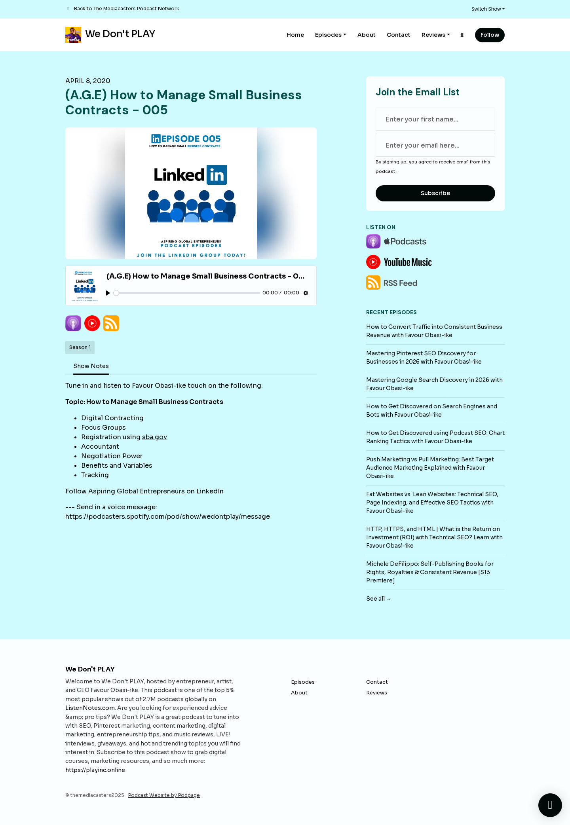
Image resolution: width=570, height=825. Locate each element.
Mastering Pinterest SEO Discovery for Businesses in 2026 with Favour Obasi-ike (424, 357)
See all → (378, 598)
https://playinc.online (95, 770)
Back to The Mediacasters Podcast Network (126, 8)
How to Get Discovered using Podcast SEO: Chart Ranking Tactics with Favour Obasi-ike (435, 437)
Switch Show (486, 9)
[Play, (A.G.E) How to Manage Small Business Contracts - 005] (107, 293)
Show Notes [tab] (91, 366)
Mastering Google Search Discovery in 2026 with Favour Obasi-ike (434, 384)
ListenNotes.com (90, 707)
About (366, 34)
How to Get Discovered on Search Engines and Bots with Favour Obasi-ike (431, 410)
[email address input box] (435, 145)
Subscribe (435, 193)
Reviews (433, 34)
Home (295, 34)
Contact (398, 34)
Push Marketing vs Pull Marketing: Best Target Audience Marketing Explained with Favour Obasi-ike (430, 468)
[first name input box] (435, 119)
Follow (490, 34)
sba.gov (154, 437)
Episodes (328, 34)
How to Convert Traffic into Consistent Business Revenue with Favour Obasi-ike (434, 331)
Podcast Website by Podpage (164, 795)
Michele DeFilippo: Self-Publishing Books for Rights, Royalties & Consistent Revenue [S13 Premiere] (430, 572)
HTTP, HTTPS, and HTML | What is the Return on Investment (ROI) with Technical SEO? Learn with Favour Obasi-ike (434, 537)
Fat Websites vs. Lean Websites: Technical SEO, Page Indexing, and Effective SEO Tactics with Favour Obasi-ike (432, 502)
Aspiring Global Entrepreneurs (136, 491)
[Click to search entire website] (462, 35)
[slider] (187, 293)
